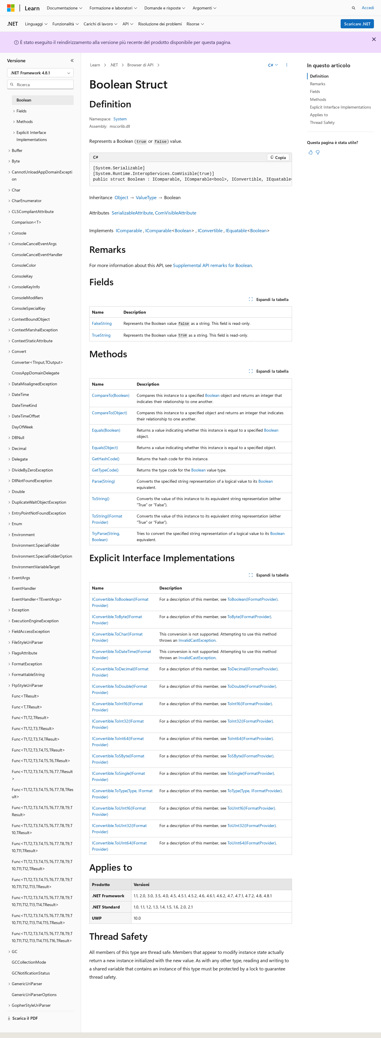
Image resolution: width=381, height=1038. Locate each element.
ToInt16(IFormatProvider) (249, 703)
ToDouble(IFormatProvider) (251, 686)
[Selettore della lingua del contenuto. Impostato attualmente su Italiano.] (20, 1028)
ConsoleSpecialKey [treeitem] (28, 308)
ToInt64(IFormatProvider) (250, 738)
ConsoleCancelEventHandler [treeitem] (37, 254)
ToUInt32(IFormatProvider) (251, 825)
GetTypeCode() (105, 470)
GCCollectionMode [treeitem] (29, 962)
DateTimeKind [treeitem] (24, 405)
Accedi (368, 7)
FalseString (102, 323)
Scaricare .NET (357, 24)
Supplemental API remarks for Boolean (212, 265)
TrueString (101, 335)
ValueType (146, 197)
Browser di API (140, 65)
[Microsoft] (11, 8)
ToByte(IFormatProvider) (249, 616)
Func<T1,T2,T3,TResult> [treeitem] (33, 728)
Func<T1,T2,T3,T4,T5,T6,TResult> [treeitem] (41, 760)
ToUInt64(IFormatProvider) (251, 843)
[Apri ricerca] (353, 8)
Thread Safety (322, 122)
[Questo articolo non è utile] (317, 152)
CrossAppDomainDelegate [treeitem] (35, 373)
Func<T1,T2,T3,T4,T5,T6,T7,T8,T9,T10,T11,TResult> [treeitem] (42, 847)
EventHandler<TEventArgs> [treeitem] (37, 599)
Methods (318, 99)
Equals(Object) (105, 447)
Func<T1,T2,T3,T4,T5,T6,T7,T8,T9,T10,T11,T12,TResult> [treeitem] (42, 865)
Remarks (317, 83)
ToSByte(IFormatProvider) (250, 756)
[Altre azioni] (286, 65)
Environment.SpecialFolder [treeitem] (36, 545)
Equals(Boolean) (106, 430)
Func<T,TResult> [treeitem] (27, 707)
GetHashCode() (105, 458)
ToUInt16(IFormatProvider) (251, 808)
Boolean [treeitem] (24, 100)
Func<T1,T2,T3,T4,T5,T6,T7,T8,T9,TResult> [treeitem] (42, 811)
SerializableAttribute (132, 212)
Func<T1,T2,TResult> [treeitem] (30, 717)
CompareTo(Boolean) (110, 395)
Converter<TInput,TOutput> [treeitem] (37, 362)
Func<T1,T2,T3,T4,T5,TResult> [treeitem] (38, 750)
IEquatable (236, 230)
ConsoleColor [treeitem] (24, 265)
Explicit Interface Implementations (340, 107)
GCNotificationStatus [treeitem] (31, 973)
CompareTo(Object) (109, 412)
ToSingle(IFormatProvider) (250, 773)
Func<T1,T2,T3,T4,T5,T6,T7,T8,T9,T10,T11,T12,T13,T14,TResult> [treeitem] (42, 901)
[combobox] (40, 73)
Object (121, 197)
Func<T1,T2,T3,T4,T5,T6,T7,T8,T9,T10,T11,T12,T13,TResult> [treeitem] (42, 883)
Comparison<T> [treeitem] (27, 222)
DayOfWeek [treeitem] (22, 427)
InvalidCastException (197, 640)
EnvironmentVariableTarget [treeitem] (36, 566)
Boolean (183, 230)
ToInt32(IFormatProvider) (250, 721)
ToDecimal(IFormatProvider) (252, 669)
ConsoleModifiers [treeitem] (27, 297)
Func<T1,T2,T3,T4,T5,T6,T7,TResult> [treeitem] (42, 775)
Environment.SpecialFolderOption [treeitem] (42, 556)
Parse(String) (103, 481)
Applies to (319, 114)
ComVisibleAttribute (175, 212)
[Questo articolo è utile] (310, 152)
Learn (95, 65)
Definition (319, 76)
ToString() (100, 498)
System (120, 119)
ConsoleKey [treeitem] (22, 276)
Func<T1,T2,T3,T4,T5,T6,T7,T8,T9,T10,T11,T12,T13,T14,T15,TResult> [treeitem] (42, 919)
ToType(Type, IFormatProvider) (254, 790)
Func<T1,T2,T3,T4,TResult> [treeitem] (36, 739)
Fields (315, 91)
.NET (114, 65)
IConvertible (210, 230)
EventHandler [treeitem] (24, 588)
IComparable (129, 230)
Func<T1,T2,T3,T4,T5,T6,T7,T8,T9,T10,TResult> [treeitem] (42, 829)
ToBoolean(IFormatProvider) (252, 599)
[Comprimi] (72, 60)
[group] (190, 174)
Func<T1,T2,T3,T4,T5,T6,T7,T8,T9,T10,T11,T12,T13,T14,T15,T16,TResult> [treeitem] (42, 937)
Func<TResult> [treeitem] (25, 696)
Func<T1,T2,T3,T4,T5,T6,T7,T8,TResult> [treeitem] (42, 793)
